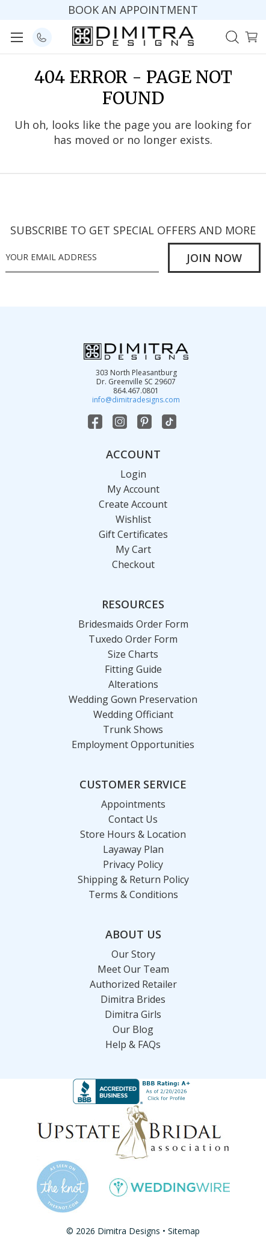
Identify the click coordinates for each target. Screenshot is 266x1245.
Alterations (133, 684)
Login (133, 474)
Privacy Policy (133, 864)
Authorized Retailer (133, 984)
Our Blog (133, 1029)
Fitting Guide (133, 669)
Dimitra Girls (133, 1014)
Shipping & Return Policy (133, 879)
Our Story (133, 954)
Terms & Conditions (133, 894)
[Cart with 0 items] (251, 35)
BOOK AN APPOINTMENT (133, 9)
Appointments (133, 804)
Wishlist (133, 519)
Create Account (133, 504)
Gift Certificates (133, 534)
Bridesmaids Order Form (133, 624)
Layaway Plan (133, 849)
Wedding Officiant (133, 714)
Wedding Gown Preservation (133, 699)
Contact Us (133, 819)
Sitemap (184, 1231)
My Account (133, 489)
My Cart (133, 549)
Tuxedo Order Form (133, 639)
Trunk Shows (133, 729)
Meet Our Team (133, 969)
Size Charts (133, 654)
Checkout (133, 564)
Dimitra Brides (133, 999)
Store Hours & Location (133, 834)
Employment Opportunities (133, 744)
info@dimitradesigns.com (136, 400)
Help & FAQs (133, 1044)
